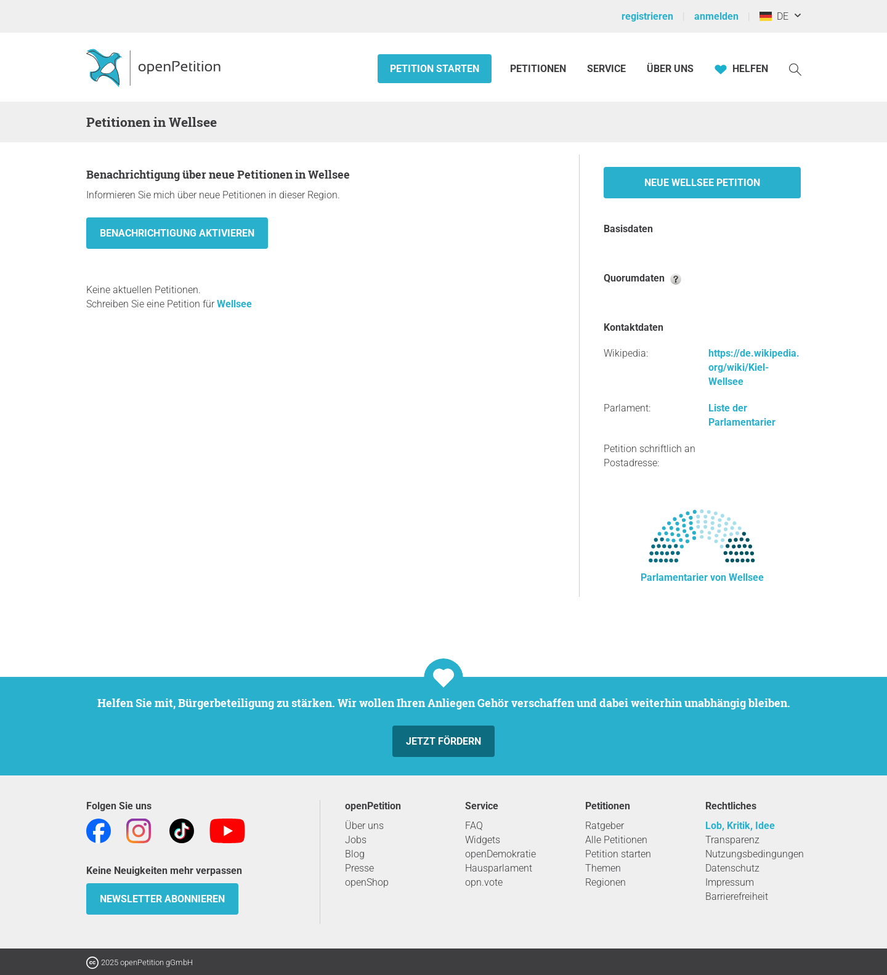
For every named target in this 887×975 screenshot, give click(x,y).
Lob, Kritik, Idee (740, 825)
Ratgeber (604, 825)
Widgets (482, 840)
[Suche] (795, 69)
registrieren (647, 16)
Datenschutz (732, 868)
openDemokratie (500, 854)
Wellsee (234, 304)
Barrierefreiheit (736, 896)
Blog (355, 854)
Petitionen (539, 69)
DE (773, 16)
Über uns (364, 825)
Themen (603, 868)
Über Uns (670, 69)
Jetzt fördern (443, 741)
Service (606, 69)
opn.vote (484, 882)
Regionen (605, 882)
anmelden (716, 16)
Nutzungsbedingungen (754, 854)
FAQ (474, 825)
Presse (359, 868)
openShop (367, 882)
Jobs (356, 840)
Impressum (729, 882)
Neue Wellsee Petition (702, 182)
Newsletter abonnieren (162, 899)
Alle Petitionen (616, 840)
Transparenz (732, 840)
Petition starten (434, 69)
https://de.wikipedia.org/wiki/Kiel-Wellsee (754, 367)
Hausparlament (498, 868)
